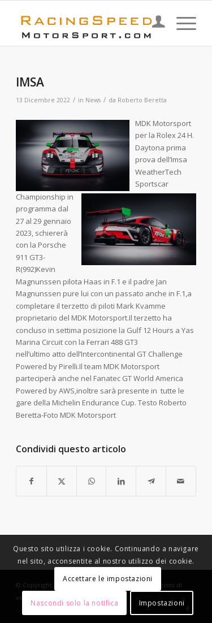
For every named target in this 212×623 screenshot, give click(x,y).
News (93, 100)
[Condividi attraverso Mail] (181, 481)
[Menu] (180, 23)
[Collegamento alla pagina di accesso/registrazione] (153, 23)
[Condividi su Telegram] (151, 481)
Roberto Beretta (142, 100)
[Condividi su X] (61, 481)
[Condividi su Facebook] (31, 481)
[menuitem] (153, 23)
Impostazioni (162, 603)
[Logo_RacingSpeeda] (88, 23)
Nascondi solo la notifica (74, 603)
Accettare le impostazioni (108, 578)
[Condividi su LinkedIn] (121, 481)
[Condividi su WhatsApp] (91, 481)
